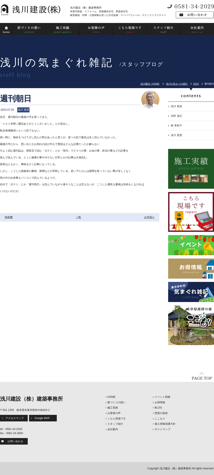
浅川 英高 (176, 106)
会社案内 (112, 429)
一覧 (78, 217)
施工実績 (112, 407)
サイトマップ (162, 429)
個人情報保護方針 (165, 423)
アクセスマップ (14, 418)
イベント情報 (162, 396)
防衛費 (9, 217)
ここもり (160, 418)
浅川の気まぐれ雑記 (177, 83)
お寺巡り (149, 217)
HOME (111, 396)
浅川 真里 (176, 135)
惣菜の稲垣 (161, 413)
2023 (196, 83)
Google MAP (42, 418)
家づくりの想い (116, 402)
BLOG (158, 407)
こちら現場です (116, 418)
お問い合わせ (15, 441)
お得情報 (160, 402)
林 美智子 (176, 125)
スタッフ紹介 (115, 423)
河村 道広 (176, 115)
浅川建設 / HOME (149, 83)
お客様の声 (114, 413)
